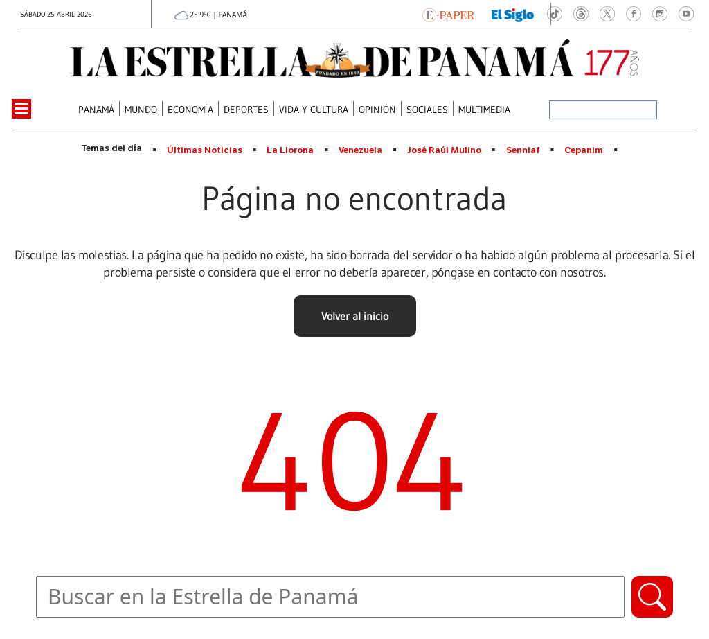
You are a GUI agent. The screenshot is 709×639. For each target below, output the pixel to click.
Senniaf (523, 150)
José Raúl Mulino (444, 150)
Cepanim (583, 150)
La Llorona (290, 150)
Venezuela (360, 150)
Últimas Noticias (204, 150)
